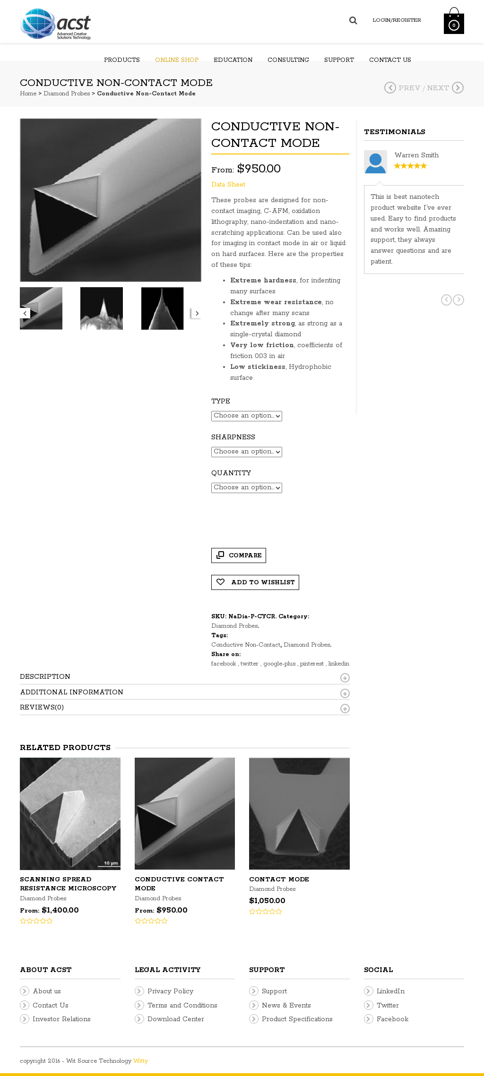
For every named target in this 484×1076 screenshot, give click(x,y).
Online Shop (177, 60)
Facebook (392, 1019)
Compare (245, 555)
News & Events (286, 1005)
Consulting (288, 60)
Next (445, 88)
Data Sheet (228, 184)
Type (220, 401)
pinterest (313, 663)
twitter (250, 663)
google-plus (280, 663)
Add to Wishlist (262, 582)
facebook (224, 663)
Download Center (175, 1019)
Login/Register (397, 20)
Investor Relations (62, 1019)
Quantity (231, 473)
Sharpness (233, 437)
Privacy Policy (170, 991)
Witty (140, 1061)
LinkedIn (391, 991)
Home (28, 93)
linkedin (338, 663)
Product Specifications (297, 1019)
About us (47, 991)
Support (339, 60)
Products (122, 60)
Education (233, 60)
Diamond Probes (66, 93)
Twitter (388, 1005)
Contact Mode (279, 880)
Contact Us (51, 1005)
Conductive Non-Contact (245, 645)
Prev (402, 88)
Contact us (390, 60)
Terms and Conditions (182, 1005)
